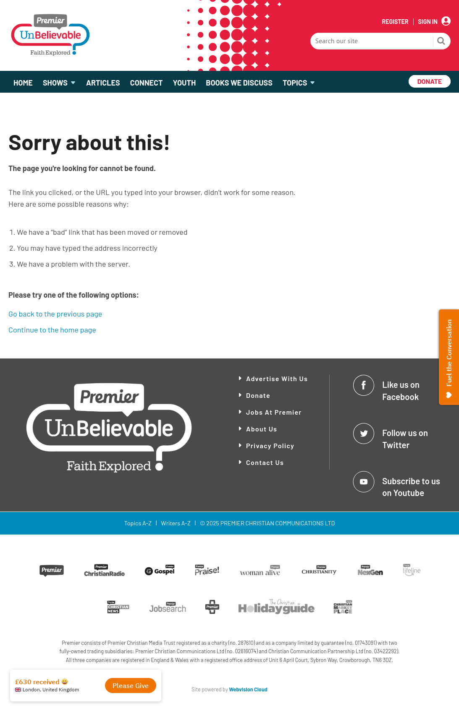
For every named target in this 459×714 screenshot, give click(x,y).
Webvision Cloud (248, 689)
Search (441, 41)
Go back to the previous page (55, 313)
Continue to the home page (52, 329)
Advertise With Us (277, 378)
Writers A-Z (175, 523)
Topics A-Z (138, 523)
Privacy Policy (270, 445)
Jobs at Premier (274, 412)
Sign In (428, 21)
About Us (261, 429)
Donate (258, 395)
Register (395, 21)
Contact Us (265, 462)
